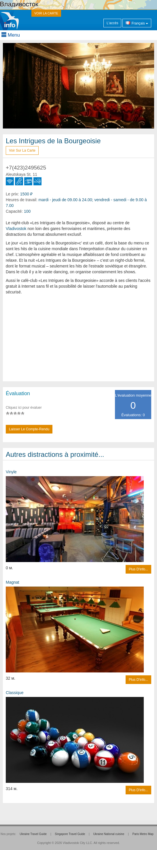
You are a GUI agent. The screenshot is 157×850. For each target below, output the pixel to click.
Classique (14, 692)
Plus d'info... (138, 569)
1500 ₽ (26, 194)
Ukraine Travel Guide (33, 834)
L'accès (112, 23)
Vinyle (11, 472)
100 (27, 211)
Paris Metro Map (143, 834)
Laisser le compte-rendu (29, 429)
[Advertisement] (78, 341)
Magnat (12, 582)
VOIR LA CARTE (46, 13)
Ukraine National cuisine (108, 834)
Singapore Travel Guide (70, 834)
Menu (10, 35)
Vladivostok (16, 228)
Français (137, 22)
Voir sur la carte (22, 150)
